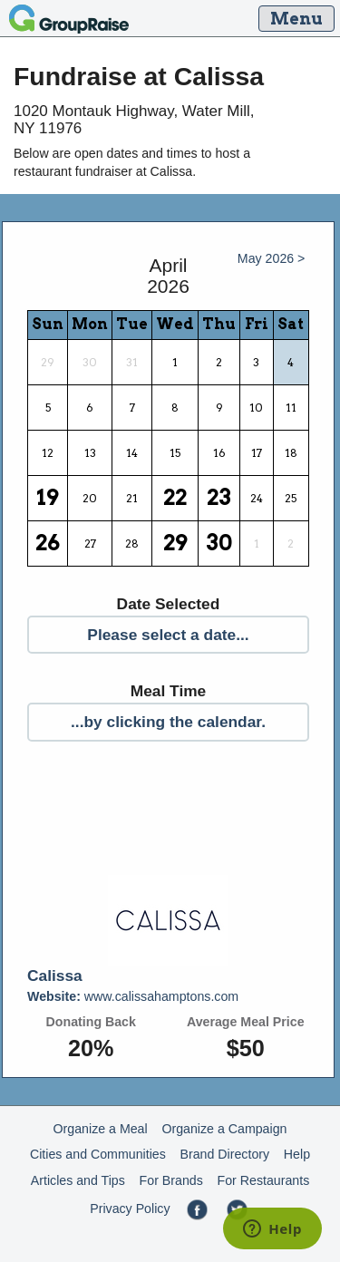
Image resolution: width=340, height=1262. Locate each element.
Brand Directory (225, 1154)
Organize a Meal (100, 1128)
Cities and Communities (98, 1154)
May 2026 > (272, 258)
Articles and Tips (78, 1180)
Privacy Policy (130, 1208)
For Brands (171, 1180)
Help (297, 1154)
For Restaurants (264, 1180)
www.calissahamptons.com (132, 996)
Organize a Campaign (224, 1128)
